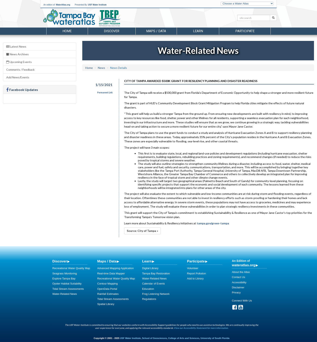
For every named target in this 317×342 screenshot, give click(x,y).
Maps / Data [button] (156, 31)
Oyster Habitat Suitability (66, 283)
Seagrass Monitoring (64, 273)
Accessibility (239, 282)
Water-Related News (64, 293)
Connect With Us (242, 300)
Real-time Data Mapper (111, 273)
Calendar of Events (153, 283)
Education (148, 288)
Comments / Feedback (20, 69)
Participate (196, 261)
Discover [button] (111, 31)
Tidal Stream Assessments (68, 288)
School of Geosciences (154, 338)
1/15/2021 (103, 85)
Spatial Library (105, 304)
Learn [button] (198, 31)
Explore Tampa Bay (63, 278)
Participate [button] (245, 31)
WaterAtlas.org (63, 5)
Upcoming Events (19, 62)
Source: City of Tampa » (142, 230)
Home (67, 31)
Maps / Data (106, 261)
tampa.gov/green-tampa (213, 223)
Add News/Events (17, 77)
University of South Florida (215, 338)
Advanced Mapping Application (115, 268)
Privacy (236, 292)
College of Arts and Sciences (183, 338)
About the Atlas (241, 272)
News (101, 67)
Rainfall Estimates (108, 293)
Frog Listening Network (156, 293)
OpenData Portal (107, 288)
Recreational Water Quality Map (71, 268)
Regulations (149, 298)
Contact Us (238, 277)
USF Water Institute (97, 5)
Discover (59, 261)
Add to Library (195, 278)
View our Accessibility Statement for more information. (201, 328)
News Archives (17, 54)
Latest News (16, 46)
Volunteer (192, 268)
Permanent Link (105, 92)
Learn (147, 261)
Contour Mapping (107, 283)
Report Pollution (196, 273)
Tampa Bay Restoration (156, 273)
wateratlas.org (243, 265)
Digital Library (150, 268)
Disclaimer (238, 287)
